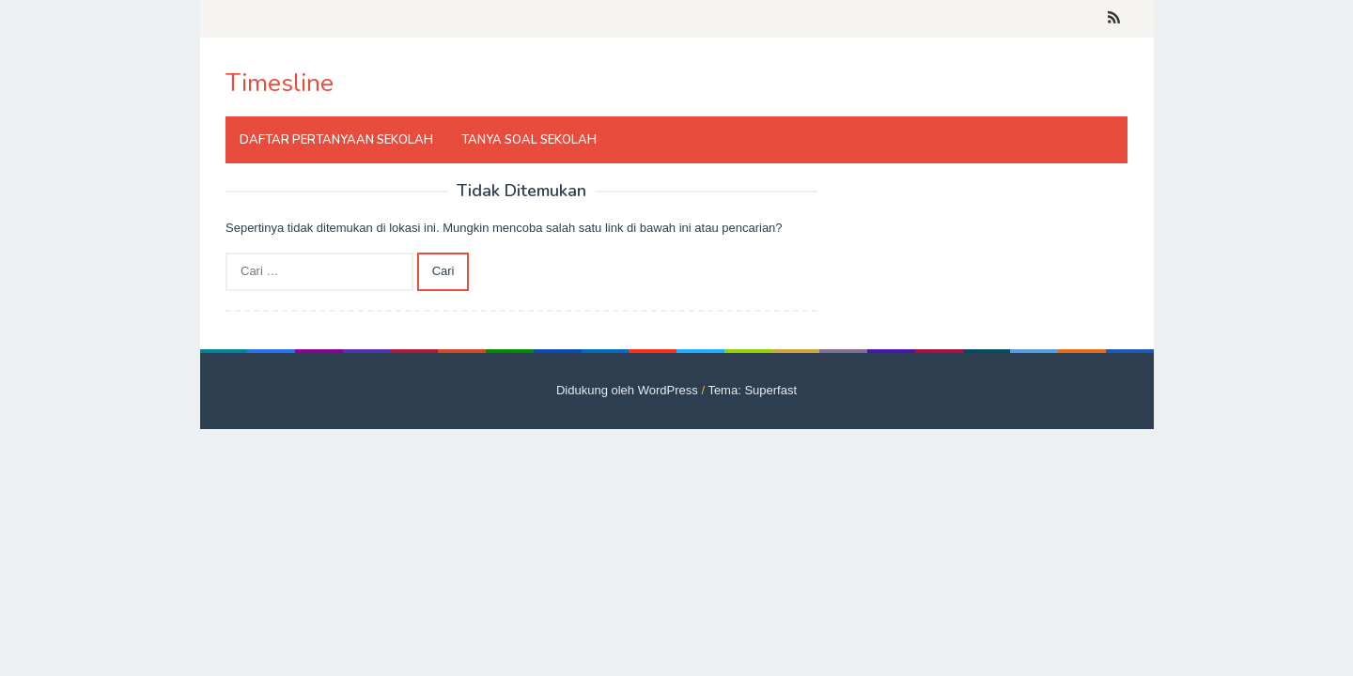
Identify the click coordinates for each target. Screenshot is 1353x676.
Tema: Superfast (752, 390)
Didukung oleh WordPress (627, 390)
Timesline (280, 83)
